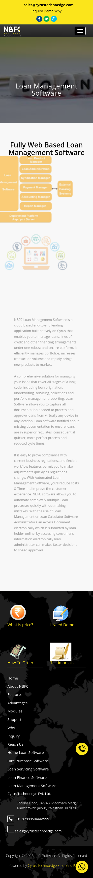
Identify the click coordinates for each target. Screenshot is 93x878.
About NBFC (17, 686)
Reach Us (15, 744)
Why (58, 11)
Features (15, 694)
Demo (48, 11)
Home (12, 678)
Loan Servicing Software (28, 768)
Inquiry (37, 11)
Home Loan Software (25, 752)
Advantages (17, 702)
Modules (14, 710)
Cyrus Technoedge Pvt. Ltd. (29, 793)
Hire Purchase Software (27, 760)
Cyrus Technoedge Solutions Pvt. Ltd (56, 865)
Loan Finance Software (27, 777)
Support (14, 719)
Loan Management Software (31, 785)
